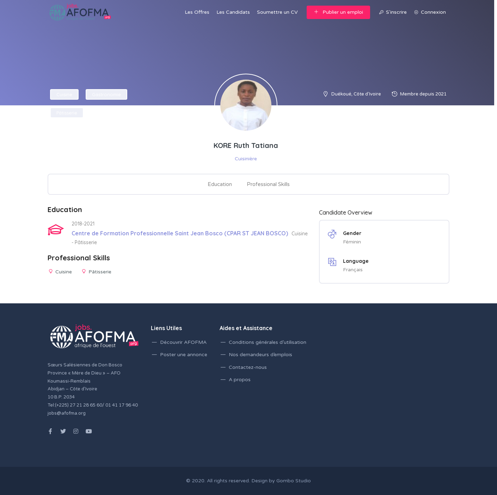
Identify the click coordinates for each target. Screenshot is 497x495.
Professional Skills (268, 184)
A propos (240, 380)
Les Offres (197, 12)
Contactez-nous (248, 367)
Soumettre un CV (277, 12)
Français (353, 270)
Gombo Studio (293, 481)
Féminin (352, 242)
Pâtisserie (66, 113)
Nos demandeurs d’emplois (260, 355)
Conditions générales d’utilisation (267, 342)
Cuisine (64, 94)
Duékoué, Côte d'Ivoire (356, 94)
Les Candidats (233, 12)
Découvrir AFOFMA (183, 342)
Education (220, 184)
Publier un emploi (338, 12)
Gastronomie (106, 94)
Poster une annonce (183, 355)
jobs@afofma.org (67, 413)
